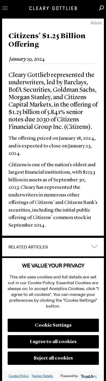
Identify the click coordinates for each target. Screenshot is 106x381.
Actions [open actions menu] (96, 22)
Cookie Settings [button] (53, 325)
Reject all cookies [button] (53, 358)
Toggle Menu (5, 8)
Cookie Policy (19, 376)
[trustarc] (88, 375)
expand (94, 246)
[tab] (53, 247)
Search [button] (101, 7)
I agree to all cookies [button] (53, 341)
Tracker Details (42, 376)
